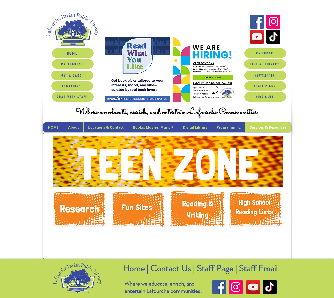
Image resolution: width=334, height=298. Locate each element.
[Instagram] (273, 22)
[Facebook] (257, 22)
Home (134, 268)
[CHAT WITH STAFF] (73, 97)
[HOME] (73, 53)
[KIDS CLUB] (265, 97)
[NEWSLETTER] (265, 75)
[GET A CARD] (72, 75)
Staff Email (258, 268)
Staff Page (215, 268)
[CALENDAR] (265, 53)
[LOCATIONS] (72, 86)
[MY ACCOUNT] (73, 64)
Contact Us (171, 268)
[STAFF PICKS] (265, 86)
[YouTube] (257, 37)
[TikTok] (273, 37)
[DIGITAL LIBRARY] (265, 64)
